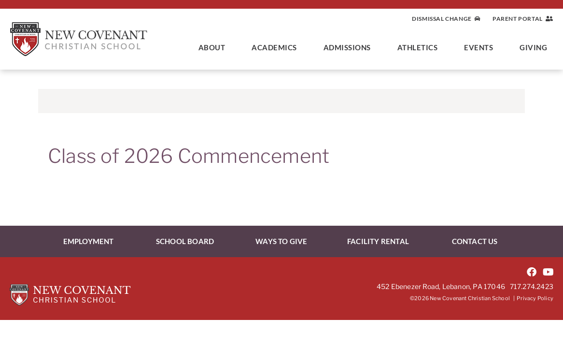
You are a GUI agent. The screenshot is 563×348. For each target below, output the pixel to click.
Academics (277, 47)
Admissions (350, 47)
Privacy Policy (535, 298)
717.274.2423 (531, 286)
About (214, 47)
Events (481, 47)
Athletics (420, 47)
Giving (536, 47)
